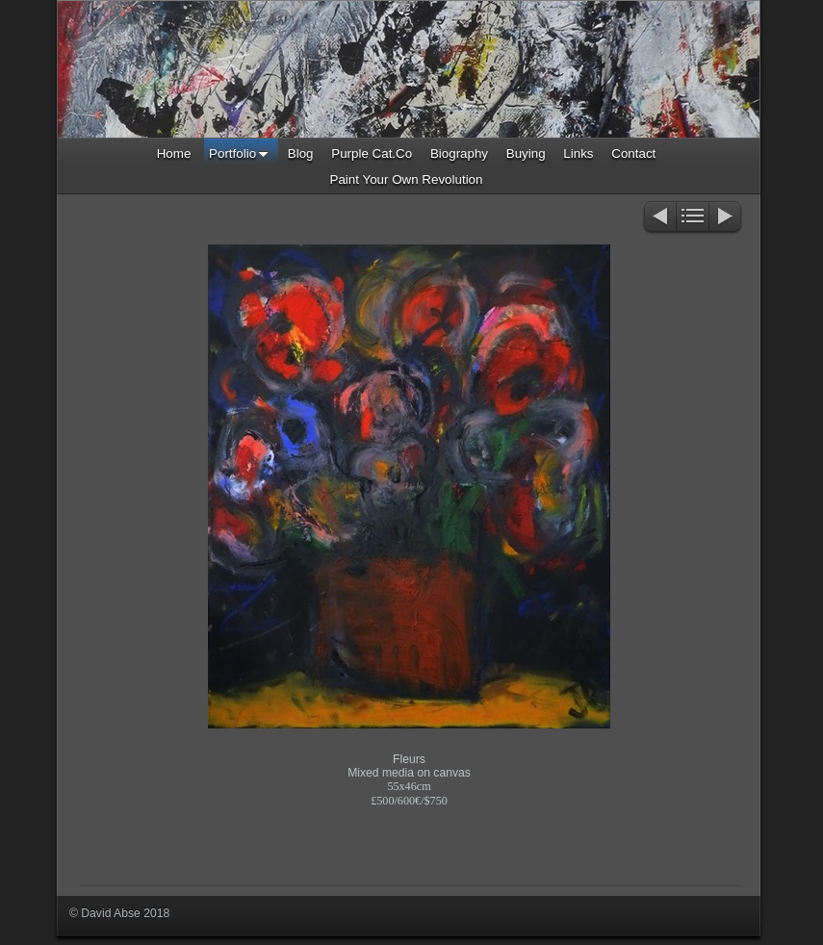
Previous (659, 218)
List (692, 218)
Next (726, 218)
